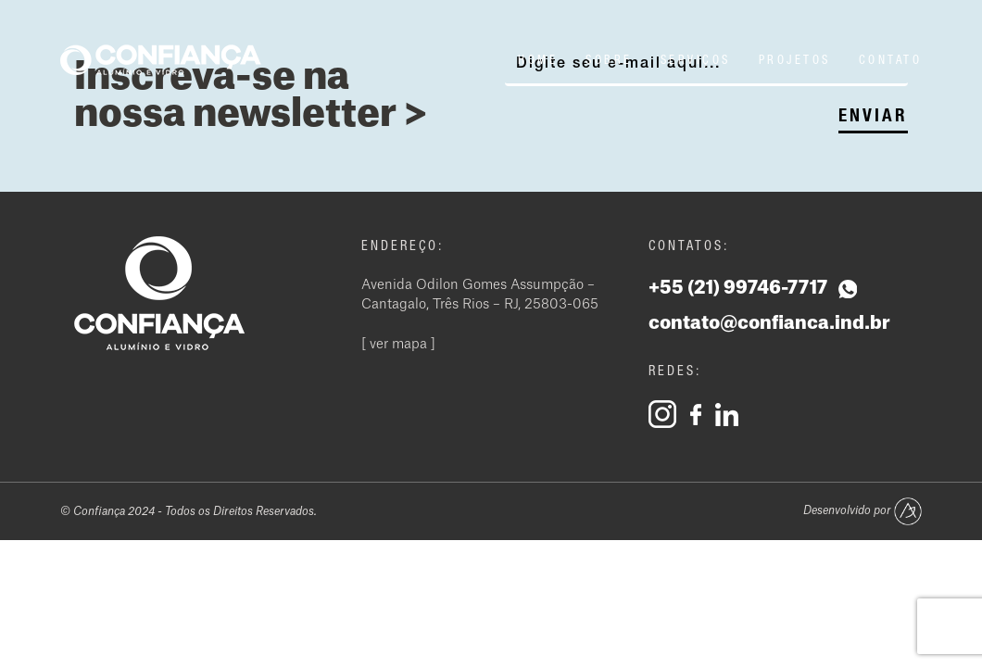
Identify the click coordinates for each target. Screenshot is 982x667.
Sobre (609, 60)
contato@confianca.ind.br (769, 323)
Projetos (795, 60)
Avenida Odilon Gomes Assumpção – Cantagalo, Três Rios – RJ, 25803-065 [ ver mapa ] (479, 315)
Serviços (696, 60)
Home (538, 60)
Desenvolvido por (862, 511)
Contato (891, 60)
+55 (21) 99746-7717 (752, 288)
